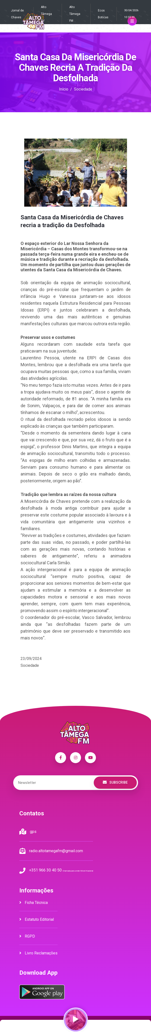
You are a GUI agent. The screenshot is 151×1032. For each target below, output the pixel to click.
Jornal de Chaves (17, 14)
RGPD (27, 936)
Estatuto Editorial (36, 919)
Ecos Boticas (103, 14)
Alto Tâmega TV (46, 13)
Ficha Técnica (33, 902)
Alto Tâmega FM (74, 13)
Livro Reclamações (38, 953)
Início (63, 89)
